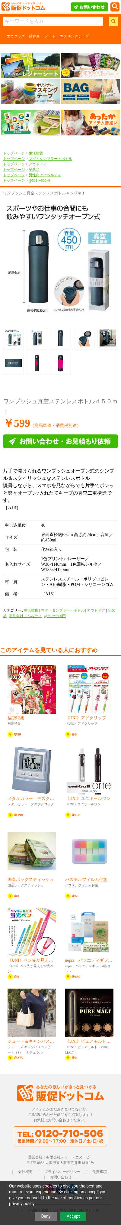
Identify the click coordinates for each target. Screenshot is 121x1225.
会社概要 (25, 1172)
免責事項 (99, 1172)
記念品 (34, 169)
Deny (45, 1216)
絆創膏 (34, 36)
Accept (73, 1216)
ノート (50, 36)
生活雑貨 (36, 153)
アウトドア (38, 164)
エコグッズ (16, 36)
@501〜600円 (39, 180)
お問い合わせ (61, 1177)
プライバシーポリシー (62, 1172)
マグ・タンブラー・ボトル (50, 159)
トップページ (14, 153)
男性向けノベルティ (45, 175)
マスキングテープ (74, 36)
